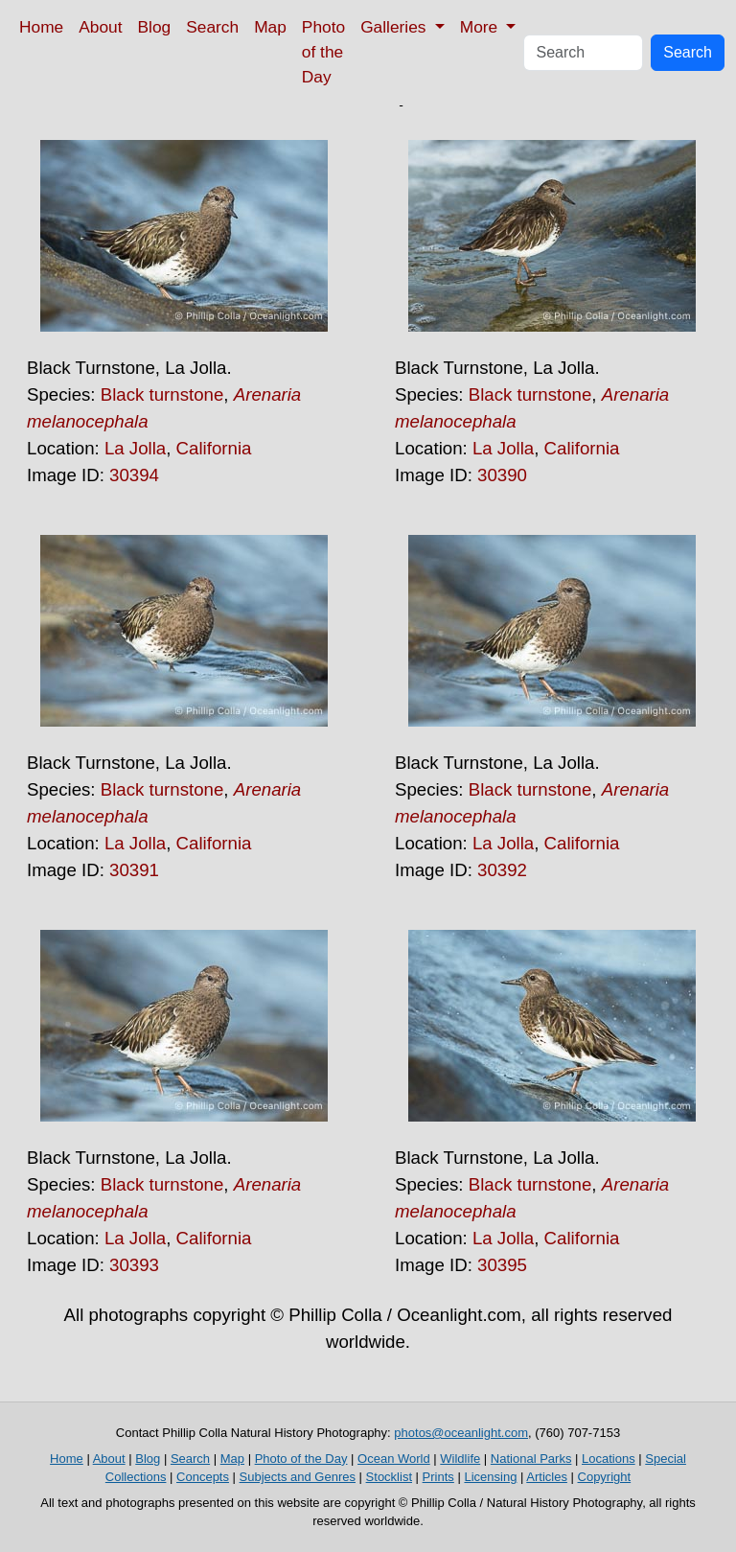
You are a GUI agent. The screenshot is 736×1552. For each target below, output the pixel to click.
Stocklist (389, 1477)
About (100, 26)
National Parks (531, 1458)
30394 (134, 475)
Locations (608, 1458)
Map (270, 26)
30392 (502, 870)
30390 (502, 475)
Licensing (490, 1477)
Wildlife (460, 1458)
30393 (134, 1265)
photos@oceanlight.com (461, 1432)
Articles (546, 1477)
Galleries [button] (395, 26)
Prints (438, 1477)
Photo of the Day (323, 51)
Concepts (202, 1477)
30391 (134, 870)
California (214, 448)
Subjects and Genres (298, 1477)
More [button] (481, 26)
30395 (502, 1265)
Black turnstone (162, 394)
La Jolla (135, 448)
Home (41, 26)
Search (212, 26)
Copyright (605, 1477)
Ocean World (393, 1458)
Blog (155, 26)
